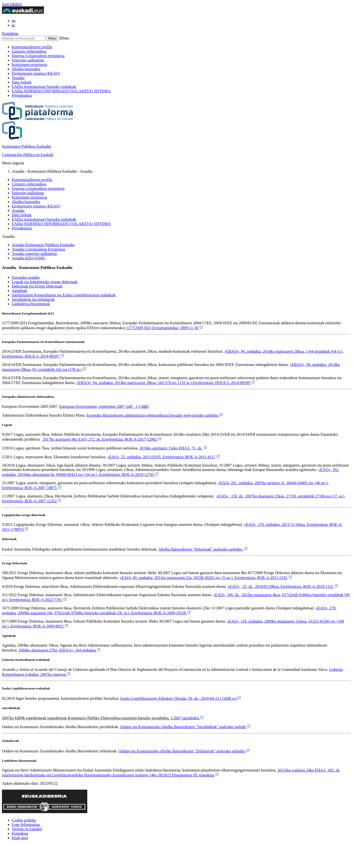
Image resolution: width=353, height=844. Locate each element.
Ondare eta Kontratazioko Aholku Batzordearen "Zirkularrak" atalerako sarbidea (184, 751)
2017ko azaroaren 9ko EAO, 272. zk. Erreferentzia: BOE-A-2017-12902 (102, 439)
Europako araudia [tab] (25, 277)
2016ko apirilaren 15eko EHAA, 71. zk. (173, 448)
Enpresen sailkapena (28, 60)
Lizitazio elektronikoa (29, 51)
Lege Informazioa (26, 824)
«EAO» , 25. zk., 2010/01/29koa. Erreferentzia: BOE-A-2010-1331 (283, 586)
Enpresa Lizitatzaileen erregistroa (38, 56)
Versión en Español (27, 829)
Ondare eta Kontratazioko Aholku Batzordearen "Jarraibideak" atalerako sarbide (185, 727)
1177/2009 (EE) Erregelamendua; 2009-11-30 (164, 328)
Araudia (18, 78)
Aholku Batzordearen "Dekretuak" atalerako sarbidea (203, 549)
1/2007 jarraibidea (187, 718)
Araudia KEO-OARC (29, 258)
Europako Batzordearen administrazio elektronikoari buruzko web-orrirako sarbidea (155, 415)
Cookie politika (24, 820)
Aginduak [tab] (19, 291)
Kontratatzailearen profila (32, 47)
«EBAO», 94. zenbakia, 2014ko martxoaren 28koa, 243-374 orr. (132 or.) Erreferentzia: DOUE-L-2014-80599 (165, 383)
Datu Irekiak (21, 82)
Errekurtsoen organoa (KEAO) (36, 73)
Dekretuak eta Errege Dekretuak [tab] (37, 286)
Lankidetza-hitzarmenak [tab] (31, 304)
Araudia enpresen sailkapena (34, 254)
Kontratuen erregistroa (29, 64)
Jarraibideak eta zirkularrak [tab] (33, 299)
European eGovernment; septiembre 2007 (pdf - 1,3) (104, 406)
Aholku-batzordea (26, 69)
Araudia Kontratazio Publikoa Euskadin (43, 245)
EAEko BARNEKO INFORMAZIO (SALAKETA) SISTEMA (61, 91)
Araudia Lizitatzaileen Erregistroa (38, 249)
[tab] (181, 277)
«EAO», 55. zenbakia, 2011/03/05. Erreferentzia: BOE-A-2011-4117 (163, 457)
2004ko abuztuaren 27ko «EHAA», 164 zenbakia (60, 650)
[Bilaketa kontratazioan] (23, 38)
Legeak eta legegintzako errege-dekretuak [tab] (44, 282)
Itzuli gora (20, 838)
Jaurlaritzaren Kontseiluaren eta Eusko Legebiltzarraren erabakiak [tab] (63, 295)
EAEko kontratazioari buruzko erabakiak (44, 86)
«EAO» (206, 578)
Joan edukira (12, 4)
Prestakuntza (22, 95)
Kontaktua (10, 33)
